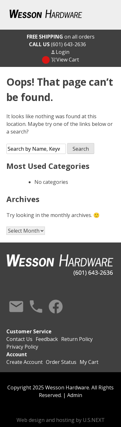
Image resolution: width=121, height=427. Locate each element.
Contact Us (16, 306)
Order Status (61, 361)
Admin (74, 395)
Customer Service (29, 331)
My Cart (89, 361)
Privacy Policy (22, 346)
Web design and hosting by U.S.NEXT (61, 419)
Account (16, 354)
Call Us (36, 306)
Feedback (47, 339)
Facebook (55, 306)
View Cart (67, 59)
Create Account (24, 361)
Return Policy (77, 339)
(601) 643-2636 (57, 44)
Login (62, 51)
